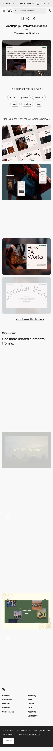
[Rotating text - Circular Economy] (26, 295)
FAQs (30, 707)
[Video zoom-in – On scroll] (26, 490)
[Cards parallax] (26, 571)
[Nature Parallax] (26, 450)
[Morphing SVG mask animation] (26, 219)
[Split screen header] (26, 256)
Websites (6, 695)
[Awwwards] (9, 11)
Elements (6, 703)
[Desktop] (26, 143)
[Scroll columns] (26, 409)
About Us (32, 712)
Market (31, 703)
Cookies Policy (33, 734)
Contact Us (33, 716)
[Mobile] (26, 182)
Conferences (8, 712)
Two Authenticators (26, 33)
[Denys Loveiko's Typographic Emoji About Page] (26, 650)
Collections (7, 699)
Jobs (30, 699)
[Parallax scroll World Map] (26, 369)
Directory (6, 707)
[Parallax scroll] (26, 611)
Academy (32, 695)
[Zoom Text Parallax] (26, 530)
